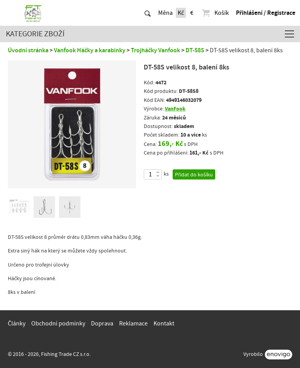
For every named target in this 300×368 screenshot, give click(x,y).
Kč (181, 12)
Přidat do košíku (194, 175)
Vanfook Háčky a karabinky (89, 50)
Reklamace (133, 323)
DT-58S (195, 50)
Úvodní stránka (28, 50)
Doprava (102, 323)
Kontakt (164, 323)
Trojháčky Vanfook (155, 50)
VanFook (175, 108)
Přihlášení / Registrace (265, 12)
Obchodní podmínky (58, 323)
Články (16, 323)
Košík (215, 12)
